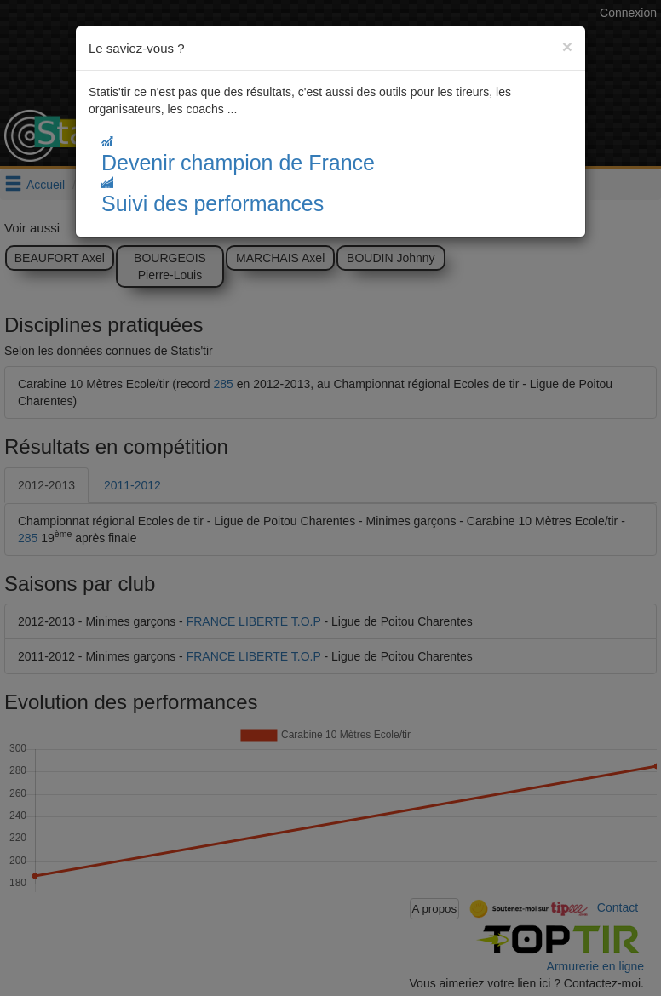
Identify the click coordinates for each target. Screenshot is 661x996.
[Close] (567, 46)
